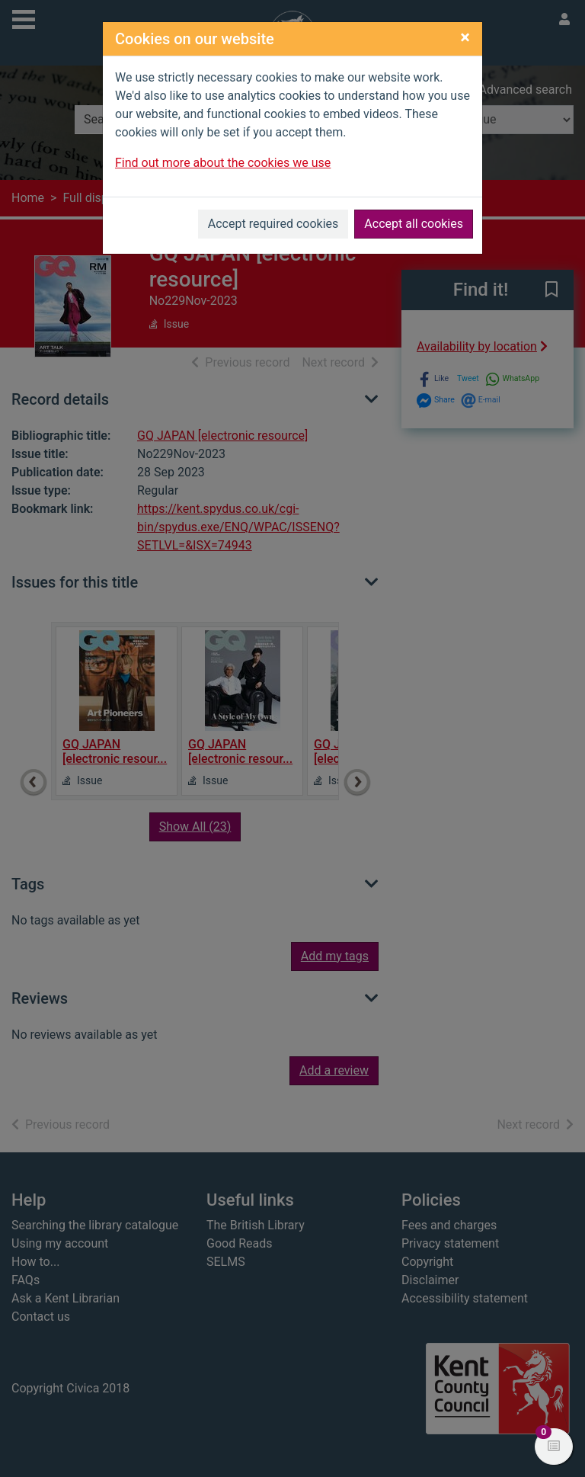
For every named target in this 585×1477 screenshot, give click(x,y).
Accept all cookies (413, 223)
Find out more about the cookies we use (223, 162)
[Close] (465, 37)
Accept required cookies (273, 223)
